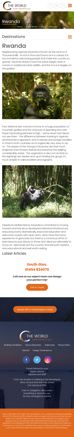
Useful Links (50, 345)
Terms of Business (33, 345)
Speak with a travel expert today (35, 309)
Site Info (25, 350)
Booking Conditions (13, 345)
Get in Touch (37, 287)
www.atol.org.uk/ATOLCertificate (37, 430)
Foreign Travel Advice (42, 350)
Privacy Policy (64, 345)
